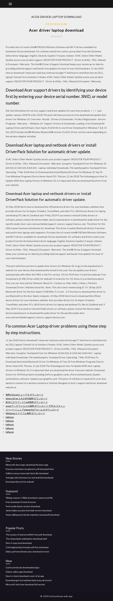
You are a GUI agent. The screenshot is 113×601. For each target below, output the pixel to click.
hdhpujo (10, 417)
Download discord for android (20, 481)
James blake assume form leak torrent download (29, 510)
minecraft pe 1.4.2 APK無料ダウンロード (26, 398)
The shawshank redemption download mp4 (26, 538)
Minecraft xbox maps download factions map (27, 464)
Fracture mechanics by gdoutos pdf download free (30, 469)
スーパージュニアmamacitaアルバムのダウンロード (32, 409)
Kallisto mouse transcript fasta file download (27, 473)
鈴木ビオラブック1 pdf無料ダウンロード (27, 402)
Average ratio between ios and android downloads (30, 477)
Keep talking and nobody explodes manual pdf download (32, 514)
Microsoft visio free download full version (25, 584)
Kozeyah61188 (56, 24)
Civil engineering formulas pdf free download (27, 547)
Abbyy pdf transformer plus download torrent (27, 551)
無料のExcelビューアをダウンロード (24, 394)
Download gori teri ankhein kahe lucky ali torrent (29, 580)
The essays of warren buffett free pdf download (29, 534)
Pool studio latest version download (23, 506)
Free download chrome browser (21, 502)
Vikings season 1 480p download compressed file (29, 497)
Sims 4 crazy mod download (19, 543)
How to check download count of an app (25, 576)
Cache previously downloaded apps (22, 567)
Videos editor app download (19, 571)
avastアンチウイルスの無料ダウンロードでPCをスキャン (35, 406)
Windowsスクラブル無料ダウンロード (25, 413)
